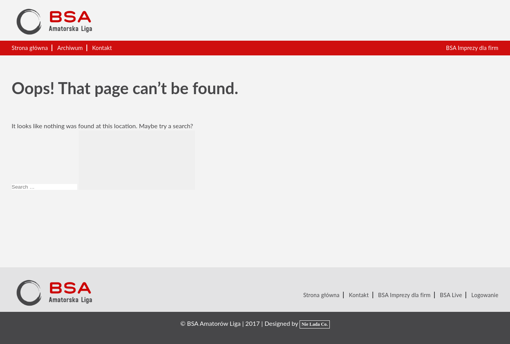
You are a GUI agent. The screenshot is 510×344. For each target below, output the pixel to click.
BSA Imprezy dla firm (472, 48)
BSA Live (451, 295)
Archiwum (70, 48)
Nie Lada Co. (315, 324)
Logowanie (484, 295)
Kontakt (102, 48)
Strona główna (30, 48)
